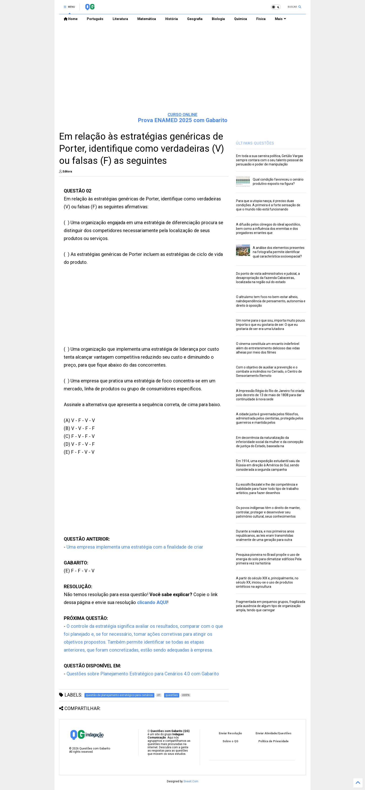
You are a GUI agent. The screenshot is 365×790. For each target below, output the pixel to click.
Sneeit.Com (190, 781)
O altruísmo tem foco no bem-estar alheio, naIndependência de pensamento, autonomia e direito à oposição (270, 301)
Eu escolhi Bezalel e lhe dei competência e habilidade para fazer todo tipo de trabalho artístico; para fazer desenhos (267, 489)
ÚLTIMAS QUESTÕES (255, 143)
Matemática (146, 19)
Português (95, 19)
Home (71, 19)
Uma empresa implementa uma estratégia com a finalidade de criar (135, 547)
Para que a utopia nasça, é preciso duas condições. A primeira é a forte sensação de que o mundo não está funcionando (268, 205)
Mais (280, 19)
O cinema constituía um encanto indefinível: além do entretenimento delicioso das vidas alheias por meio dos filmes (268, 348)
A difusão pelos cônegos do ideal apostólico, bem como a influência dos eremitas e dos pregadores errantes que (268, 229)
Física (261, 19)
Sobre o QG (230, 741)
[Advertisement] (182, 72)
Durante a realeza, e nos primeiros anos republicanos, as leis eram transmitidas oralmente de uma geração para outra (265, 535)
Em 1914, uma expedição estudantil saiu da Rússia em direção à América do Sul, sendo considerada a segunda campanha (268, 465)
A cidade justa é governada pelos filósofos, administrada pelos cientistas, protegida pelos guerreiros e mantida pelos (269, 418)
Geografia (195, 19)
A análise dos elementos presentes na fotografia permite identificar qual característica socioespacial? (278, 252)
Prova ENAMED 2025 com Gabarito (182, 120)
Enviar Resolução (230, 733)
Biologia (218, 19)
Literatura (120, 19)
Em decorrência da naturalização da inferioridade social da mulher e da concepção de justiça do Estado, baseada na (269, 442)
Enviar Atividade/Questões (273, 733)
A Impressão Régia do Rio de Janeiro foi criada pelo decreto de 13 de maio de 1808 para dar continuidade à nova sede (270, 395)
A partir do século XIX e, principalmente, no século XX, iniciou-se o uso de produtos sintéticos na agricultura (267, 582)
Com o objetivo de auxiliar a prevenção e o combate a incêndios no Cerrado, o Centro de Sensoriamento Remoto (269, 371)
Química (240, 19)
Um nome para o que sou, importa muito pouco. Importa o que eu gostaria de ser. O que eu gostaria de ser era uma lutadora (271, 325)
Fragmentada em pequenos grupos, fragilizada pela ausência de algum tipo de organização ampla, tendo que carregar (270, 606)
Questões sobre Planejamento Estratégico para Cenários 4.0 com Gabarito (143, 674)
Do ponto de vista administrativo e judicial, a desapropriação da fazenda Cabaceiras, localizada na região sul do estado (268, 278)
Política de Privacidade (273, 741)
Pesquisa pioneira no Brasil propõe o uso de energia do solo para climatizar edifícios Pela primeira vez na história (268, 559)
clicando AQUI (152, 602)
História (171, 19)
